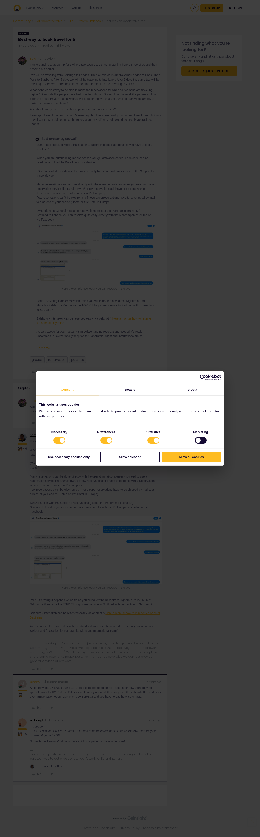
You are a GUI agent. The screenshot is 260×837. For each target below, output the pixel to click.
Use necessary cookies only (69, 457)
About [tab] (192, 389)
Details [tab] (130, 389)
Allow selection (130, 457)
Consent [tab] (67, 389)
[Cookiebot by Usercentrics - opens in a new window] (202, 377)
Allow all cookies (191, 457)
